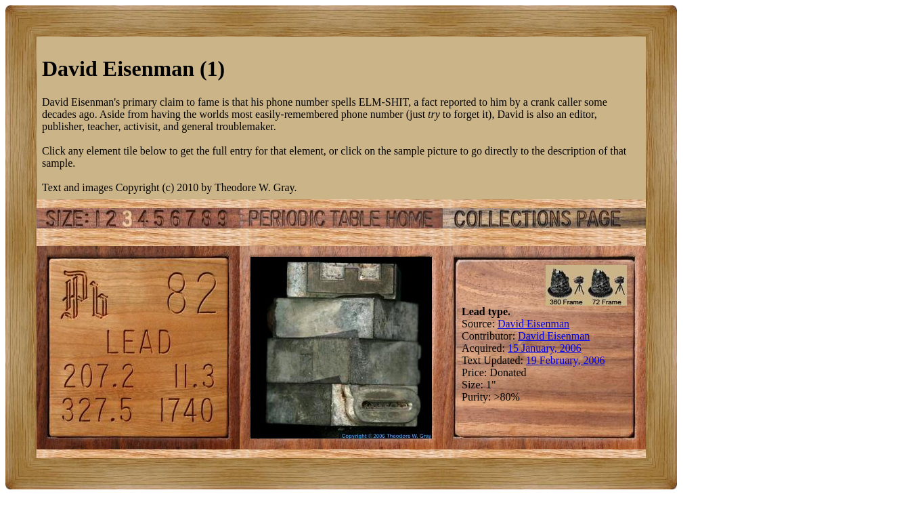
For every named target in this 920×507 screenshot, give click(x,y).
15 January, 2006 (545, 348)
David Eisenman (533, 323)
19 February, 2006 (565, 360)
